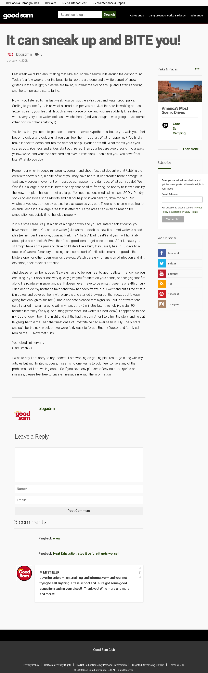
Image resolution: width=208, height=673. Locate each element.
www (56, 538)
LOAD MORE (190, 149)
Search (109, 14)
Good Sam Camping (179, 128)
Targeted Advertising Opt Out (148, 665)
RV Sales (50, 3)
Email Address (170, 194)
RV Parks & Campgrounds (22, 3)
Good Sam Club (104, 650)
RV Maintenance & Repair (109, 3)
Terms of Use (176, 665)
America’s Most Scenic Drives (175, 110)
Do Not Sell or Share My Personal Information (102, 665)
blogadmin (24, 54)
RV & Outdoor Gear (75, 3)
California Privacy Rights (184, 211)
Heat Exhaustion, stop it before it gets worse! (85, 553)
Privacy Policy (31, 665)
